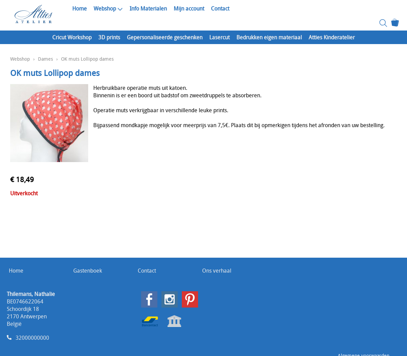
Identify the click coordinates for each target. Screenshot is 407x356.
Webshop (108, 8)
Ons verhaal (216, 270)
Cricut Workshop (72, 37)
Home (79, 8)
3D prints (109, 37)
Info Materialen (148, 8)
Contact (220, 8)
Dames (45, 59)
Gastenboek (87, 270)
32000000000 (32, 337)
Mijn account (189, 8)
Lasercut (219, 37)
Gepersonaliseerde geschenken (164, 37)
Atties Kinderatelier (332, 37)
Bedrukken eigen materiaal (269, 37)
